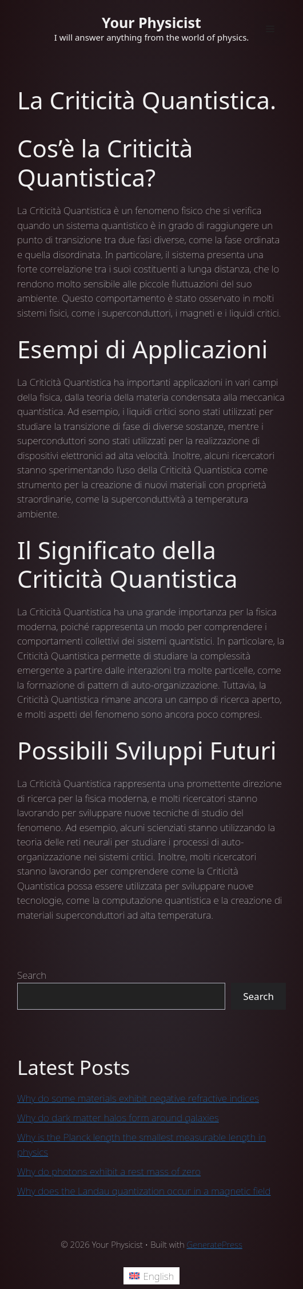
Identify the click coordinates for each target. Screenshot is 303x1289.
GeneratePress (214, 1244)
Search (31, 975)
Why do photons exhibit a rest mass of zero (109, 1171)
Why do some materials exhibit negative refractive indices (138, 1098)
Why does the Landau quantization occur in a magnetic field (144, 1190)
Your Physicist (151, 22)
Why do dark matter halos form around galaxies (118, 1117)
